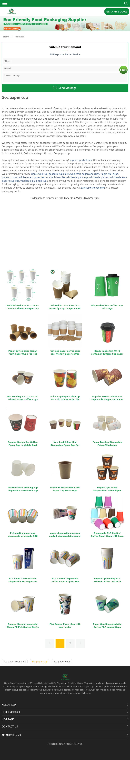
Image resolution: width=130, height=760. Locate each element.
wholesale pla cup (99, 177)
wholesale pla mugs (77, 177)
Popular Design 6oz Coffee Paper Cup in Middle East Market (23, 445)
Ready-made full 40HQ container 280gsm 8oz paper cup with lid (107, 354)
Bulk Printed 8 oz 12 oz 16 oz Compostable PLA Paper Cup (23, 307)
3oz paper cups (62, 661)
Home (6, 36)
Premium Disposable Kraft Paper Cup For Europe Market (65, 490)
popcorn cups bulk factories (17, 177)
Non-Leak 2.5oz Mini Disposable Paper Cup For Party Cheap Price (65, 445)
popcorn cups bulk (59, 173)
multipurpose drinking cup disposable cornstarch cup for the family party (23, 490)
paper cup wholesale (81, 160)
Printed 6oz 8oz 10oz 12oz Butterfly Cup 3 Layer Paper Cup (64, 308)
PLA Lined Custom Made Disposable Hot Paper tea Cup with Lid (23, 581)
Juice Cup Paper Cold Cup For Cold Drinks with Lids (65, 398)
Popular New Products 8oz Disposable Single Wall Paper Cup (107, 399)
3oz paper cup (40, 661)
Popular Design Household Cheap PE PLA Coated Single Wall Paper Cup (23, 627)
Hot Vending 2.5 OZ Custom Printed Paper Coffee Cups (22, 398)
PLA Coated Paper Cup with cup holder (65, 625)
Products (19, 36)
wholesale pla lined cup (33, 180)
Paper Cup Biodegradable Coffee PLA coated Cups (107, 625)
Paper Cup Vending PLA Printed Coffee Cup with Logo (107, 581)
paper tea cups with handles (49, 177)
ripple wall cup (39, 173)
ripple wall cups (109, 173)
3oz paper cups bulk (14, 661)
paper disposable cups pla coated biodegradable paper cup (65, 536)
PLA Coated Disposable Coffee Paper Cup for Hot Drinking (65, 581)
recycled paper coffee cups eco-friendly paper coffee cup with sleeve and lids (65, 354)
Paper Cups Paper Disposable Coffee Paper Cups (107, 490)
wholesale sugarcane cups (84, 173)
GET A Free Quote (116, 11)
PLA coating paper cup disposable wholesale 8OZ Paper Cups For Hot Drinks (23, 536)
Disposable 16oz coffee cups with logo (107, 307)
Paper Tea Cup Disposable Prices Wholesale (107, 443)
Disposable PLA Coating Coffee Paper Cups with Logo (107, 534)
